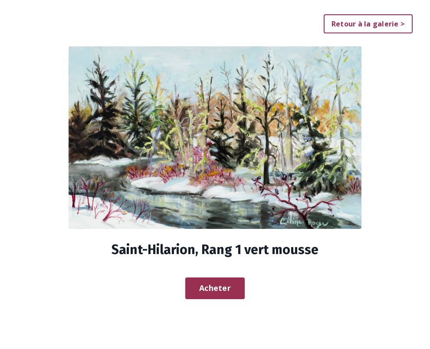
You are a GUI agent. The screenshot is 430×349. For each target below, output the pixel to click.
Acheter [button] (215, 288)
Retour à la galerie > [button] (368, 24)
